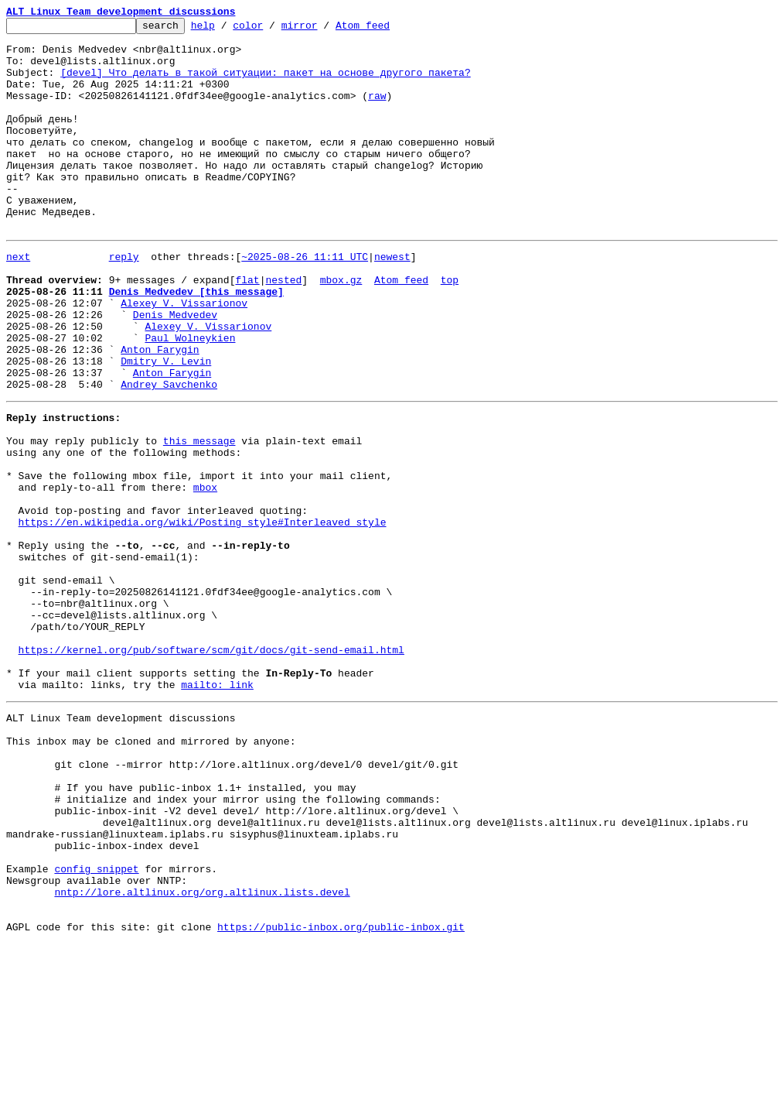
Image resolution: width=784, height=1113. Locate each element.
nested (283, 328)
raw (377, 111)
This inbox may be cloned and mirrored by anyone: (150, 873)
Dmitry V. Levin (166, 426)
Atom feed (387, 29)
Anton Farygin (160, 412)
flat (247, 328)
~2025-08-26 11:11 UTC (304, 300)
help (227, 29)
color (272, 29)
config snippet (96, 1026)
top (449, 328)
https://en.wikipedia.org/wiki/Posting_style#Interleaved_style (203, 615)
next (18, 300)
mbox (205, 573)
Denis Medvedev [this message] (196, 342)
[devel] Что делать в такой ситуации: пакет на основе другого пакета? (265, 84)
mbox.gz (341, 328)
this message (199, 517)
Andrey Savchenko (169, 454)
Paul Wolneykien (190, 398)
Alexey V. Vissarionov (184, 356)
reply (124, 300)
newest (392, 300)
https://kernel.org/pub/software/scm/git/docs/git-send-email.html (211, 768)
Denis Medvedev (175, 370)
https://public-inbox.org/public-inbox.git (341, 1096)
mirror (323, 29)
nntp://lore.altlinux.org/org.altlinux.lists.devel (201, 1054)
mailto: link (217, 810)
